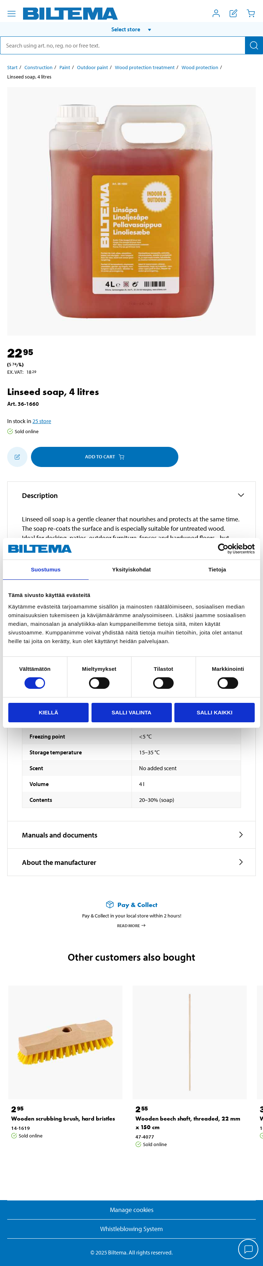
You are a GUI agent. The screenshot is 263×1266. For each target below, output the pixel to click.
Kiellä (48, 712)
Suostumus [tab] (46, 569)
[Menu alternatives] (11, 14)
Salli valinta (131, 712)
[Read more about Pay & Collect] (131, 905)
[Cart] (250, 13)
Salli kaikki (214, 712)
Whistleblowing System (131, 1229)
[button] (131, 29)
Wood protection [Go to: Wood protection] (200, 67)
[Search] (254, 45)
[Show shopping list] (233, 13)
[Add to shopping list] (17, 457)
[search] (131, 45)
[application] (248, 1249)
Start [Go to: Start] (12, 67)
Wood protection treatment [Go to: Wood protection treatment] (145, 67)
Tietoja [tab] (217, 569)
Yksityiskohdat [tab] (131, 569)
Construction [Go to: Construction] (38, 67)
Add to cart (104, 456)
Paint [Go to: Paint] (64, 67)
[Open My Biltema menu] (216, 13)
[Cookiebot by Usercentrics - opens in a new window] (223, 548)
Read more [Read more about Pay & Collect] (131, 925)
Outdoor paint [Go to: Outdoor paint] (92, 67)
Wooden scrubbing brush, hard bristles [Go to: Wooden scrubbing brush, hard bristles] (63, 1118)
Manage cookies (131, 1210)
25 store (41, 421)
